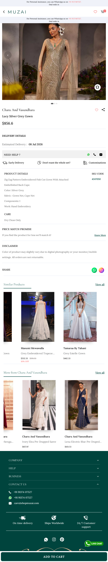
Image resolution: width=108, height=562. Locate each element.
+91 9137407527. (75, 2)
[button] (52, 103)
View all (99, 284)
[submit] (96, 110)
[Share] (103, 110)
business (15, 476)
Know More (100, 235)
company (15, 460)
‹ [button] (7, 55)
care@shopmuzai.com (24, 503)
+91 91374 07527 (20, 492)
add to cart (54, 556)
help (12, 468)
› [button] (100, 55)
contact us (17, 484)
